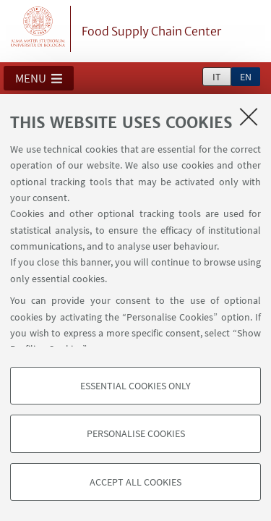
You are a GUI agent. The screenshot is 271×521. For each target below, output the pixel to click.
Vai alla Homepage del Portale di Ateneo (38, 29)
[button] (39, 78)
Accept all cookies (135, 481)
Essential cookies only (135, 385)
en (245, 76)
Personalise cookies (136, 433)
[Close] (248, 116)
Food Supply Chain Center (151, 31)
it (216, 76)
